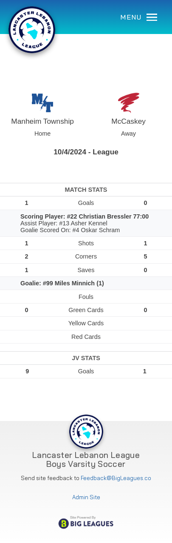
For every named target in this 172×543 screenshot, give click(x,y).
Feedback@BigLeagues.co (116, 478)
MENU (138, 17)
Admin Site (86, 497)
